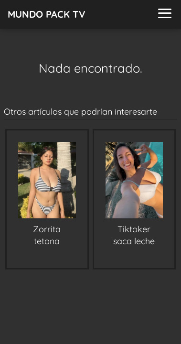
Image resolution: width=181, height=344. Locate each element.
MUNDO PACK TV (46, 14)
